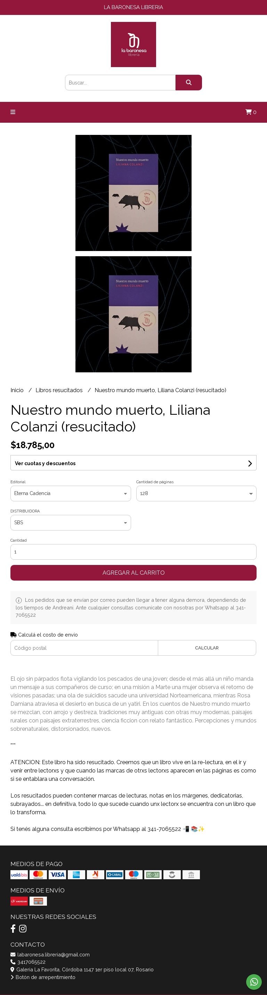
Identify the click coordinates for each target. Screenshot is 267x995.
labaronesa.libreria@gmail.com (50, 954)
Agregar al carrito (134, 572)
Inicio (17, 390)
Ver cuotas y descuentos (45, 463)
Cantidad (18, 540)
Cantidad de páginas (154, 482)
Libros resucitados (59, 390)
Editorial (17, 482)
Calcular (207, 647)
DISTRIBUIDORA (25, 511)
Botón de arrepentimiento (42, 977)
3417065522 (28, 962)
